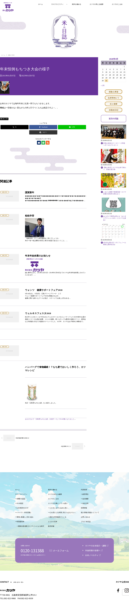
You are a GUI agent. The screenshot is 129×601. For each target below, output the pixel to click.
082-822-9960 (10, 598)
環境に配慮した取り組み (25, 517)
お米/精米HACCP (22, 508)
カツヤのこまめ (53, 499)
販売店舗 (51, 526)
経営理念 (85, 494)
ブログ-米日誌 (85, 521)
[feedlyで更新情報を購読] (43, 143)
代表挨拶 (84, 489)
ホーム (17, 489)
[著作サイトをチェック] (39, 143)
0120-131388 (32, 550)
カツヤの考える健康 (55, 494)
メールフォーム (61, 550)
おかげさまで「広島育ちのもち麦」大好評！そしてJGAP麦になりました (49, 419)
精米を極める (52, 489)
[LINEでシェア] (72, 127)
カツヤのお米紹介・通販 (95, 545)
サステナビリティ (21, 494)
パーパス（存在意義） (24, 512)
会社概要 (85, 499)
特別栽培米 (20, 521)
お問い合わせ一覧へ (18, 582)
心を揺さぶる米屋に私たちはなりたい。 (63, 512)
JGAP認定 (20, 503)
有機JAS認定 (21, 499)
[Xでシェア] (14, 127)
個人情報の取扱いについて (90, 512)
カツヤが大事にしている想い (58, 503)
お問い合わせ (85, 517)
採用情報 (84, 508)
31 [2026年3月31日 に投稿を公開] (106, 80)
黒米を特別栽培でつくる (58, 517)
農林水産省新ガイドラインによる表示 (31, 526)
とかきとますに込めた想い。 (59, 508)
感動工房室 (4, 118)
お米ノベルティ (91, 555)
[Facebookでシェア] (43, 127)
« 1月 (102, 85)
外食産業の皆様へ (92, 550)
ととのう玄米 (52, 521)
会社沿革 (85, 503)
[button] (43, 132)
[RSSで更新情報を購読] (48, 143)
